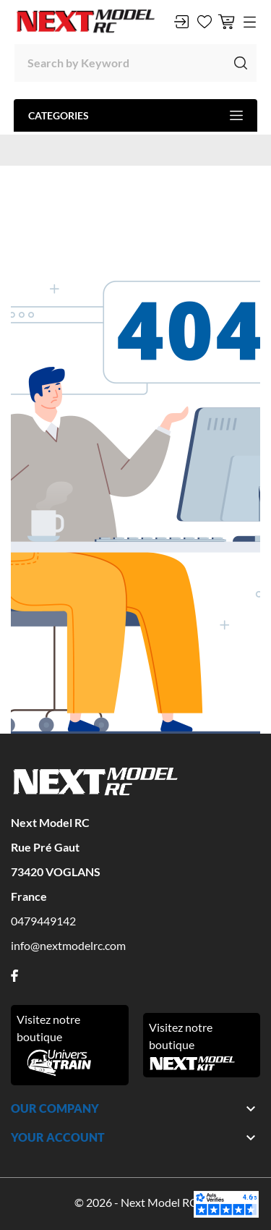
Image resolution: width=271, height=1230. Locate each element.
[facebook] (14, 976)
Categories (135, 115)
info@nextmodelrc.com (68, 945)
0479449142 (43, 921)
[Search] (135, 63)
